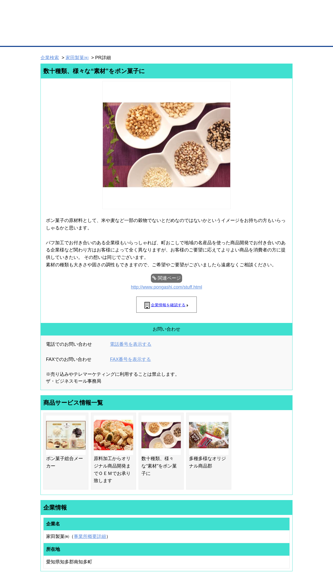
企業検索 (49, 57)
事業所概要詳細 (90, 536)
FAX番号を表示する (130, 359)
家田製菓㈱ (77, 57)
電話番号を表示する (130, 344)
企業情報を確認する (168, 305)
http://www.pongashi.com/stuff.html (166, 287)
